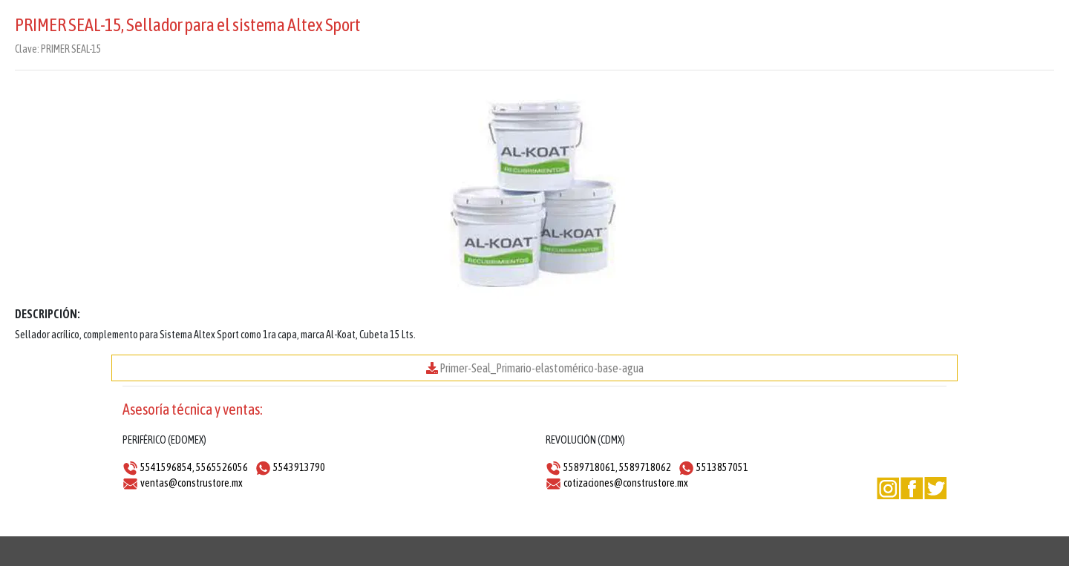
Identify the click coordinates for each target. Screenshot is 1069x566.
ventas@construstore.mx (191, 483)
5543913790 (299, 467)
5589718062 (645, 467)
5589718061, (590, 467)
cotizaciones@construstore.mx (625, 483)
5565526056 (222, 467)
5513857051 (722, 467)
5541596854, (167, 467)
